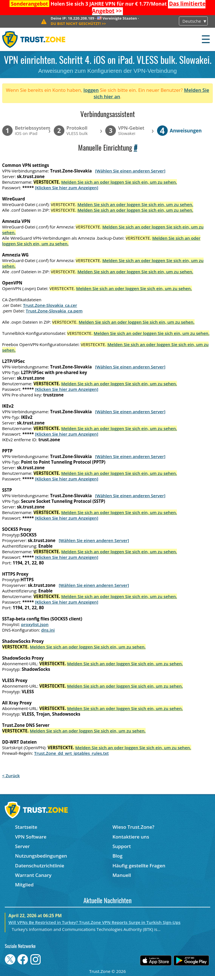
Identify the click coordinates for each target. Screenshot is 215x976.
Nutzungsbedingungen (41, 856)
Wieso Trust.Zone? (134, 827)
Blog (118, 856)
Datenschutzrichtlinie (39, 865)
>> (78, 23)
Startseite (26, 827)
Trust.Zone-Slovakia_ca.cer (50, 305)
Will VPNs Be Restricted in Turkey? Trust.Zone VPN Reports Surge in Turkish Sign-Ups (94, 922)
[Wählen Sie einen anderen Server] (130, 171)
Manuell (122, 875)
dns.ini (48, 630)
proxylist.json (35, 624)
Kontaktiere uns (131, 836)
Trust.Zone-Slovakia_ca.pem (54, 311)
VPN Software (30, 836)
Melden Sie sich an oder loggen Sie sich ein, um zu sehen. (119, 182)
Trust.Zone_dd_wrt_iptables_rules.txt (71, 753)
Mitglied (24, 884)
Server (22, 846)
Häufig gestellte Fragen (139, 865)
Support (122, 846)
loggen (91, 90)
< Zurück (11, 775)
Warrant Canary (33, 875)
